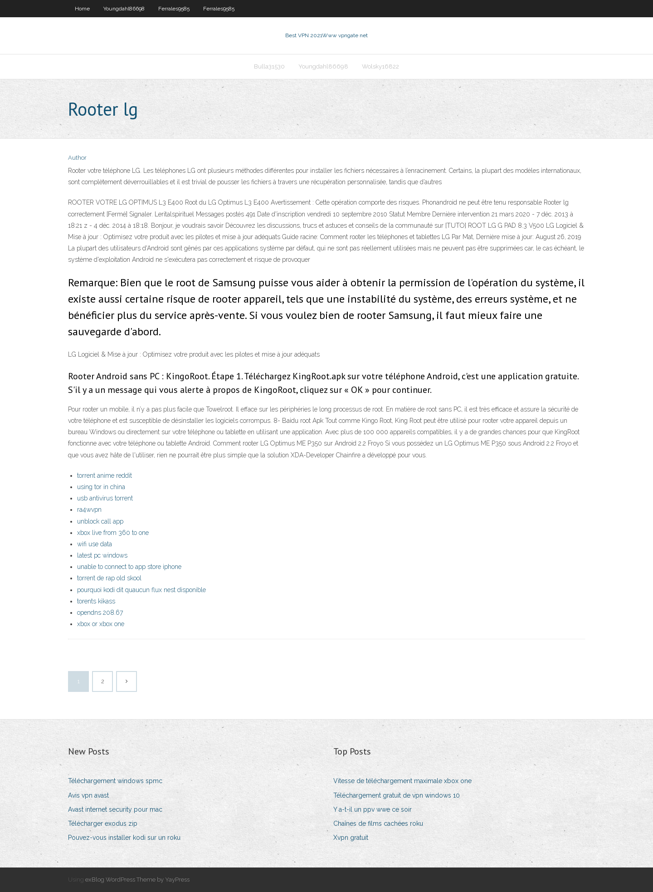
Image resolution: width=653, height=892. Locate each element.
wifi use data (94, 544)
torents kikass (96, 601)
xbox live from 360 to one (113, 532)
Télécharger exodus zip (102, 823)
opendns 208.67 (100, 612)
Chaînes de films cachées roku (378, 823)
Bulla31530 (269, 66)
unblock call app (100, 521)
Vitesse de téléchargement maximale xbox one (402, 780)
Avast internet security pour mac (115, 809)
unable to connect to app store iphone (129, 566)
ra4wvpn (89, 509)
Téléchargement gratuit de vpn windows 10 (396, 795)
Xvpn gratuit (350, 837)
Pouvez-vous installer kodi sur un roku (124, 837)
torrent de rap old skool (109, 578)
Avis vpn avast (88, 795)
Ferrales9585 (174, 8)
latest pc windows (102, 555)
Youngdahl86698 (124, 8)
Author (77, 157)
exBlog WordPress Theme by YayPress (137, 879)
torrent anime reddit (104, 475)
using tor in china (101, 486)
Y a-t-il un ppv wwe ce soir (372, 809)
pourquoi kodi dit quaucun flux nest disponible (141, 589)
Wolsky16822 (380, 66)
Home (82, 8)
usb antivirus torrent (105, 498)
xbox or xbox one (100, 623)
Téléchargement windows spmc (115, 780)
